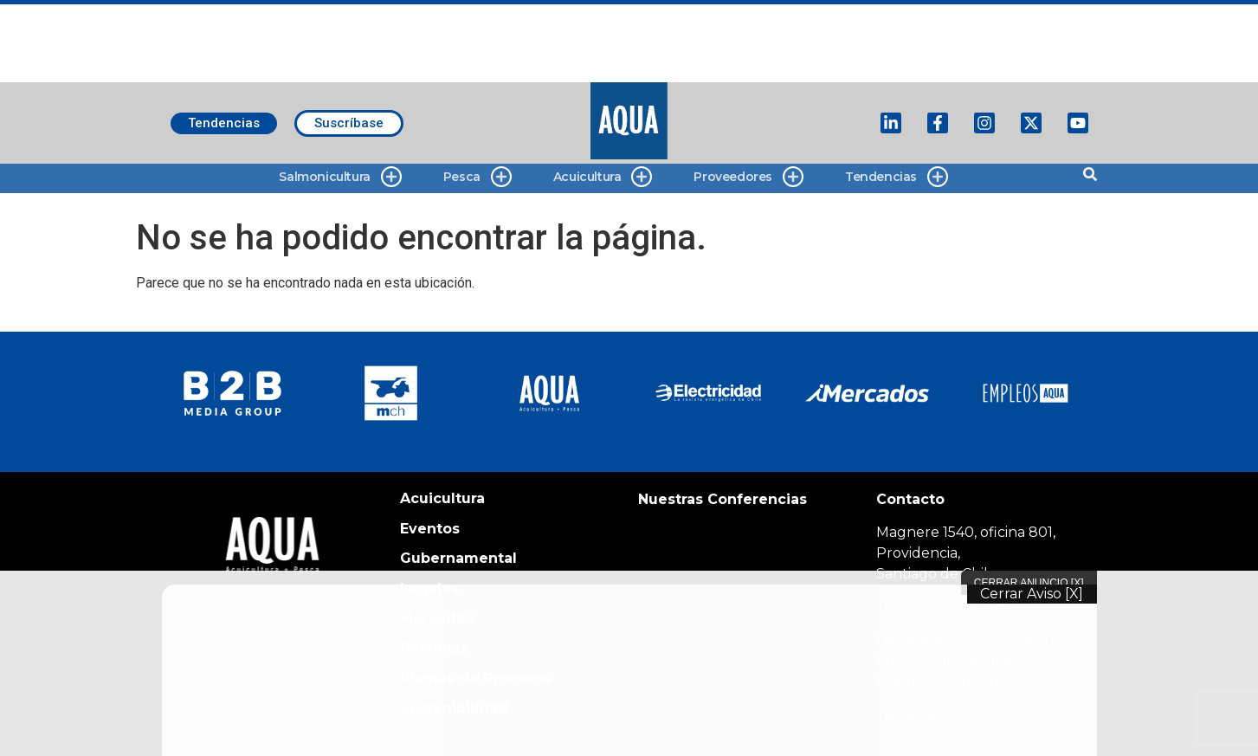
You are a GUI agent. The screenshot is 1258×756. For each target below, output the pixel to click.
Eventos (430, 528)
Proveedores (748, 177)
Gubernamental (458, 558)
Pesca (477, 177)
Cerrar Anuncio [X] (1029, 583)
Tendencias (896, 177)
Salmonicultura (340, 177)
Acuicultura (603, 177)
